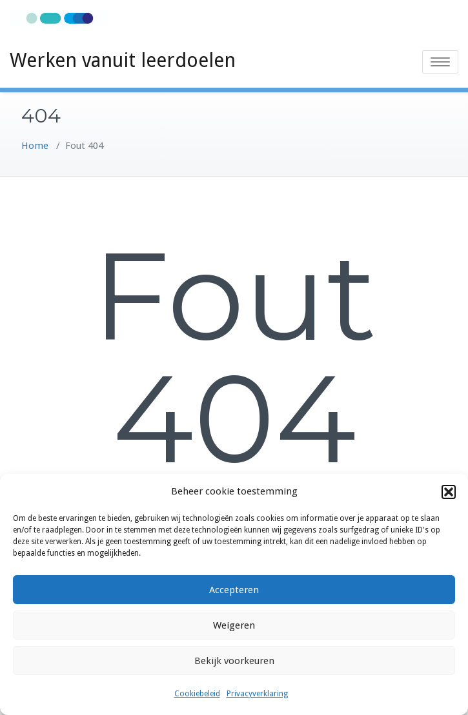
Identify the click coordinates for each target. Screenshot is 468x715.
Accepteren (234, 590)
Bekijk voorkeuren (234, 661)
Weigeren (234, 625)
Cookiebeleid (197, 693)
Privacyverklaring (257, 693)
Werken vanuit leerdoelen (123, 60)
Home (34, 146)
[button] (448, 491)
